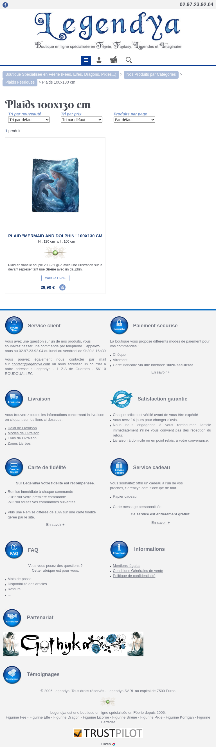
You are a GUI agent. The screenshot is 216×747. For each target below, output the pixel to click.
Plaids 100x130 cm (58, 82)
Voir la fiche (55, 277)
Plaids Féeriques (20, 82)
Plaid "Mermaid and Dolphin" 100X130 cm (55, 235)
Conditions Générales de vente (138, 571)
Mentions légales (126, 565)
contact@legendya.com (31, 364)
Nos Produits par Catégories (151, 74)
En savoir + (160, 372)
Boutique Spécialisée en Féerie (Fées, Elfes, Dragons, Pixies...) (60, 74)
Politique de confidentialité (134, 576)
